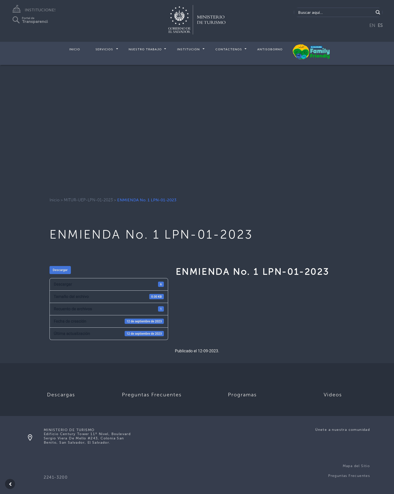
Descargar (60, 270)
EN (372, 25)
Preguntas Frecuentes (349, 476)
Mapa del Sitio (356, 466)
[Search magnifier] (378, 12)
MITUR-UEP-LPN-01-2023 (88, 200)
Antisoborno (270, 49)
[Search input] (335, 12)
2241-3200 (56, 477)
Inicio (74, 49)
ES (380, 25)
